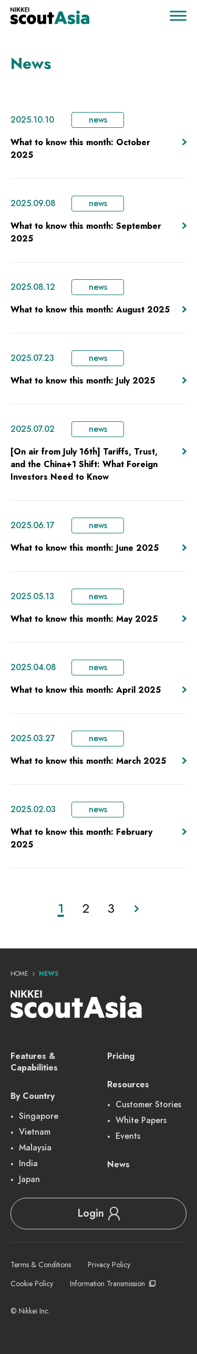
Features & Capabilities (34, 1062)
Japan (29, 1179)
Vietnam (34, 1132)
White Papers (141, 1120)
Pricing (120, 1056)
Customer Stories (148, 1104)
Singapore (38, 1116)
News (118, 1164)
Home (19, 973)
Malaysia (35, 1147)
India (28, 1163)
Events (128, 1136)
